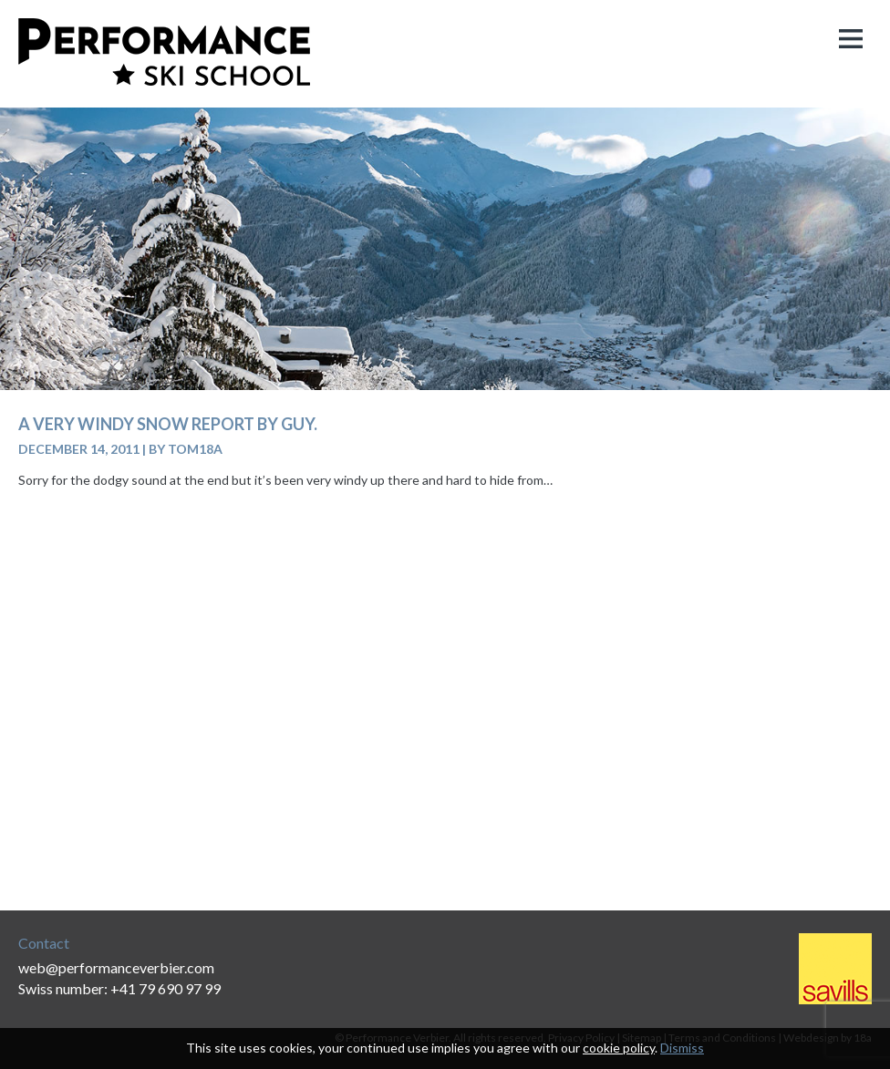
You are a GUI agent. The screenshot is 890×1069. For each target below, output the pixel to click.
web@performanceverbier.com (116, 967)
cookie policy (619, 1047)
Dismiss (682, 1047)
